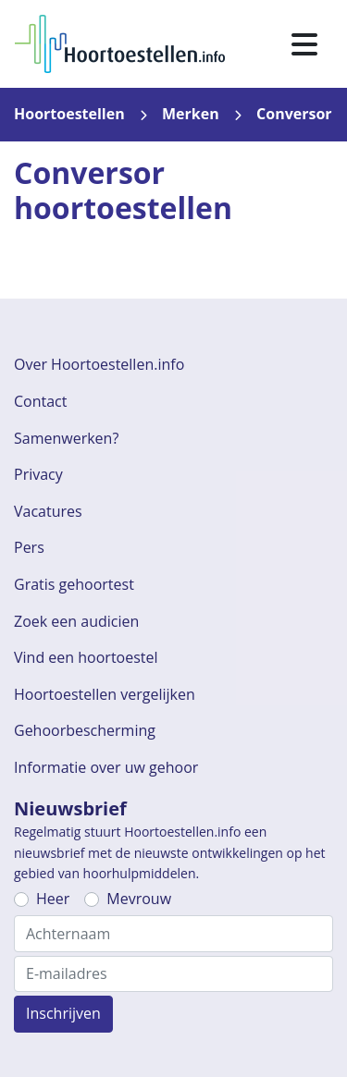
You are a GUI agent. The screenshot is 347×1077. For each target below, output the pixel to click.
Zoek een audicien (76, 621)
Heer (52, 898)
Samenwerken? (66, 438)
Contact (40, 401)
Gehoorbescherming (84, 730)
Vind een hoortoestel (86, 657)
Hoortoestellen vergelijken (104, 694)
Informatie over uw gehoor (106, 767)
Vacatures (48, 511)
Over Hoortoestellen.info (99, 364)
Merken (190, 114)
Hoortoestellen (69, 114)
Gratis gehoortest (74, 584)
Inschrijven (63, 1013)
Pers (29, 547)
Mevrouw (138, 898)
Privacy (38, 474)
